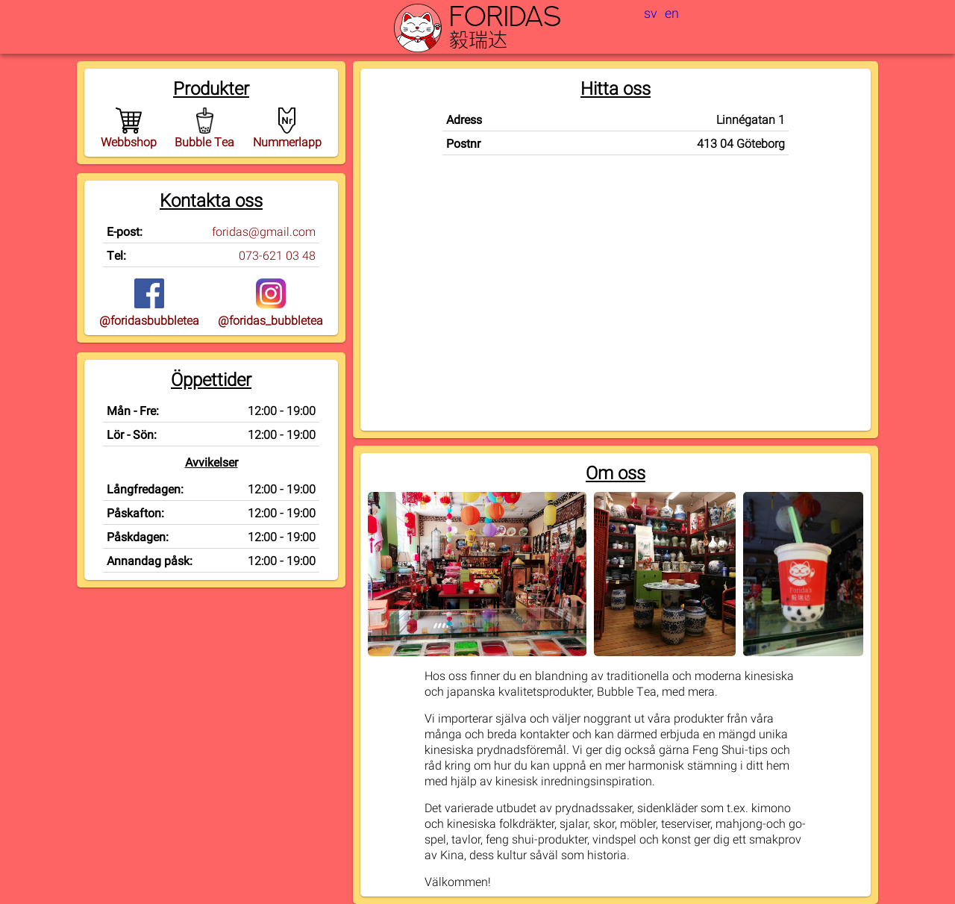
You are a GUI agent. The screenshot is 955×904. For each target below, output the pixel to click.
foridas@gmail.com (264, 231)
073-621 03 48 (277, 255)
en (672, 13)
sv (650, 13)
